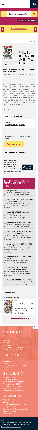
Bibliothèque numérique (12, 350)
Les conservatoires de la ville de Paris (13, 424)
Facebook (7, 359)
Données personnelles (19, 409)
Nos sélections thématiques (13, 382)
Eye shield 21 (8, 109)
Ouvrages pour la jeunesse (15, 125)
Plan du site (7, 414)
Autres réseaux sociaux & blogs (14, 366)
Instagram (7, 361)
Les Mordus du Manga (11, 388)
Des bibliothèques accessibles (14, 405)
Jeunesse (6, 345)
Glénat (13, 74)
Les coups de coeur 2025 (12, 386)
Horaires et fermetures (11, 379)
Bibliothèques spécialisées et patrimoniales (16, 422)
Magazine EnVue (9, 402)
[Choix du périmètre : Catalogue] (4, 14)
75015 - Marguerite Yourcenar (20, 232)
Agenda (6, 338)
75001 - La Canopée (25, 191)
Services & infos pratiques (12, 336)
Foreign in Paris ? (9, 407)
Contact (11, 400)
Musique (6, 340)
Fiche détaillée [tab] (16, 116)
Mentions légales (9, 411)
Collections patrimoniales (13, 347)
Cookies (6, 409)
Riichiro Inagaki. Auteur (14, 69)
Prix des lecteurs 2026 (11, 384)
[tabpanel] (19, 123)
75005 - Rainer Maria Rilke (20, 200)
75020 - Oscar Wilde (24, 280)
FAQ (4, 400)
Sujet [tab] (6, 116)
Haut (35, 326)
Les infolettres (8, 368)
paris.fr (3, 420)
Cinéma (6, 343)
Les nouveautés (9, 377)
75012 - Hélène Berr (23, 223)
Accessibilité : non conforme (11, 427)
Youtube (6, 363)
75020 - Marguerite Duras (16, 269)
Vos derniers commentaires (13, 391)
